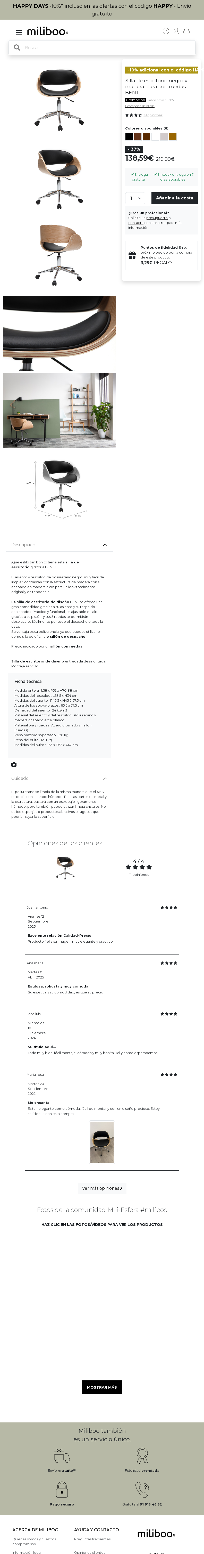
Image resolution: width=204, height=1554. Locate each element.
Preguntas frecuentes (92, 1539)
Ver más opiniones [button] (102, 1188)
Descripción (23, 544)
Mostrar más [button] (102, 1387)
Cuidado (20, 778)
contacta (135, 223)
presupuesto (157, 218)
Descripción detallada (140, 106)
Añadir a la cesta (174, 198)
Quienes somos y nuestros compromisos (34, 1541)
